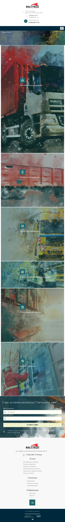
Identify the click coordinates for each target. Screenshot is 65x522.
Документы (32, 493)
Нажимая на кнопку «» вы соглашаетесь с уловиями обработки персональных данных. (30, 431)
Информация (31, 481)
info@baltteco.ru (34, 17)
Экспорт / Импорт (28, 473)
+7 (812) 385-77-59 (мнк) (34, 455)
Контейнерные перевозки (30, 462)
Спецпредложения (32, 486)
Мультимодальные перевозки (31, 469)
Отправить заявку (24, 431)
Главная (4, 32)
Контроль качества (32, 483)
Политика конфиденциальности (32, 514)
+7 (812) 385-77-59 (33, 23)
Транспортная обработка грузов (32, 471)
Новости (31, 496)
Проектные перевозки (29, 466)
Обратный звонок (34, 20)
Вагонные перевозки (29, 464)
